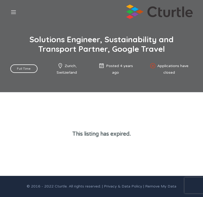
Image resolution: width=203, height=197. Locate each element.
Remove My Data (160, 186)
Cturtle (61, 186)
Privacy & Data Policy (123, 186)
